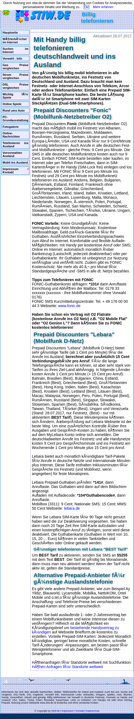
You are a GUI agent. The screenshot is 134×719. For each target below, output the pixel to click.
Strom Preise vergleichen (15, 76)
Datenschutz (93, 711)
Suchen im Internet (15, 50)
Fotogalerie (10, 126)
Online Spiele (11, 104)
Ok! (86, 7)
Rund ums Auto (13, 110)
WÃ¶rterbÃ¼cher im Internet (14, 40)
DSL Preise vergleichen (15, 86)
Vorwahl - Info (12, 58)
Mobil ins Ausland (15, 162)
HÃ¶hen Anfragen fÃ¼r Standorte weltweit (67, 667)
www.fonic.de (69, 306)
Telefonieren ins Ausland (15, 144)
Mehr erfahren (103, 7)
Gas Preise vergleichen (15, 66)
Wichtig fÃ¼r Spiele (15, 96)
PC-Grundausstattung (15, 118)
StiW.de (55, 711)
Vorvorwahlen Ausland (12, 154)
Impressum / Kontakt (15, 170)
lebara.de (72, 508)
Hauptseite (10, 32)
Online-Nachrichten (11, 135)
